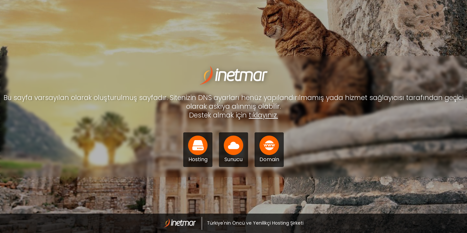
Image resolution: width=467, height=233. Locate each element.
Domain (269, 149)
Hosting (198, 149)
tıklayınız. (263, 115)
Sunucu (233, 149)
